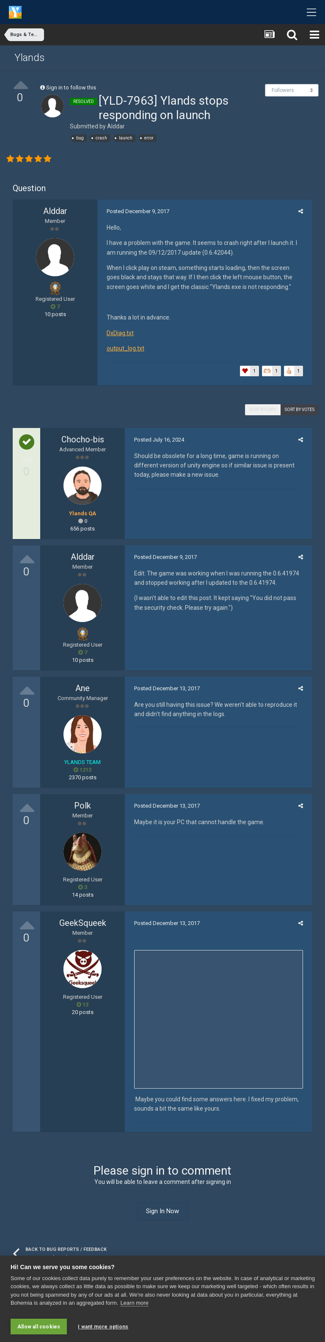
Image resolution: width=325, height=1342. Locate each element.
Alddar (116, 126)
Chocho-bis (82, 439)
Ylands (29, 58)
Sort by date (262, 409)
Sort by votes (299, 409)
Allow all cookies (38, 1327)
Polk (82, 805)
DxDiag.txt (117, 333)
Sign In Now (162, 1211)
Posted (135, 211)
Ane (82, 688)
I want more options (103, 1327)
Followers (283, 90)
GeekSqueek (82, 923)
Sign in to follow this (71, 87)
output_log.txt (122, 348)
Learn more (134, 1306)
